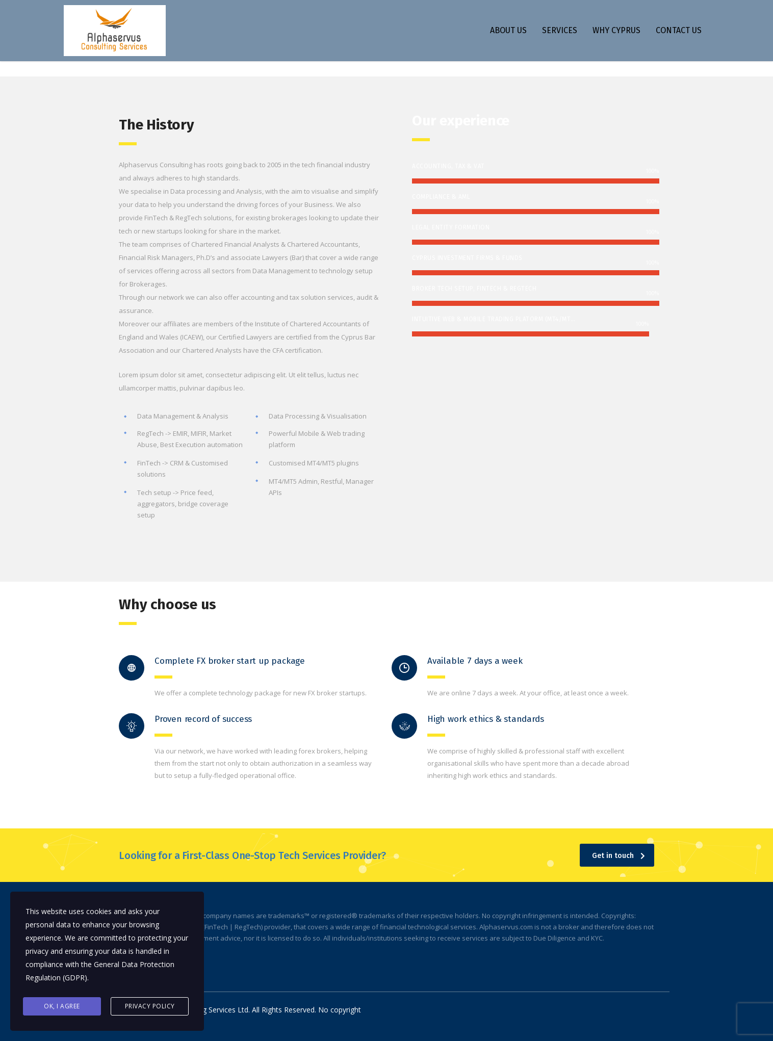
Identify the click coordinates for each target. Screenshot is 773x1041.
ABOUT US (508, 30)
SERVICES (559, 30)
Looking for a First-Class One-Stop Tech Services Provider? (252, 855)
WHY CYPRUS (616, 30)
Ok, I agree (62, 1006)
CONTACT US (679, 30)
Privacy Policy (150, 1006)
